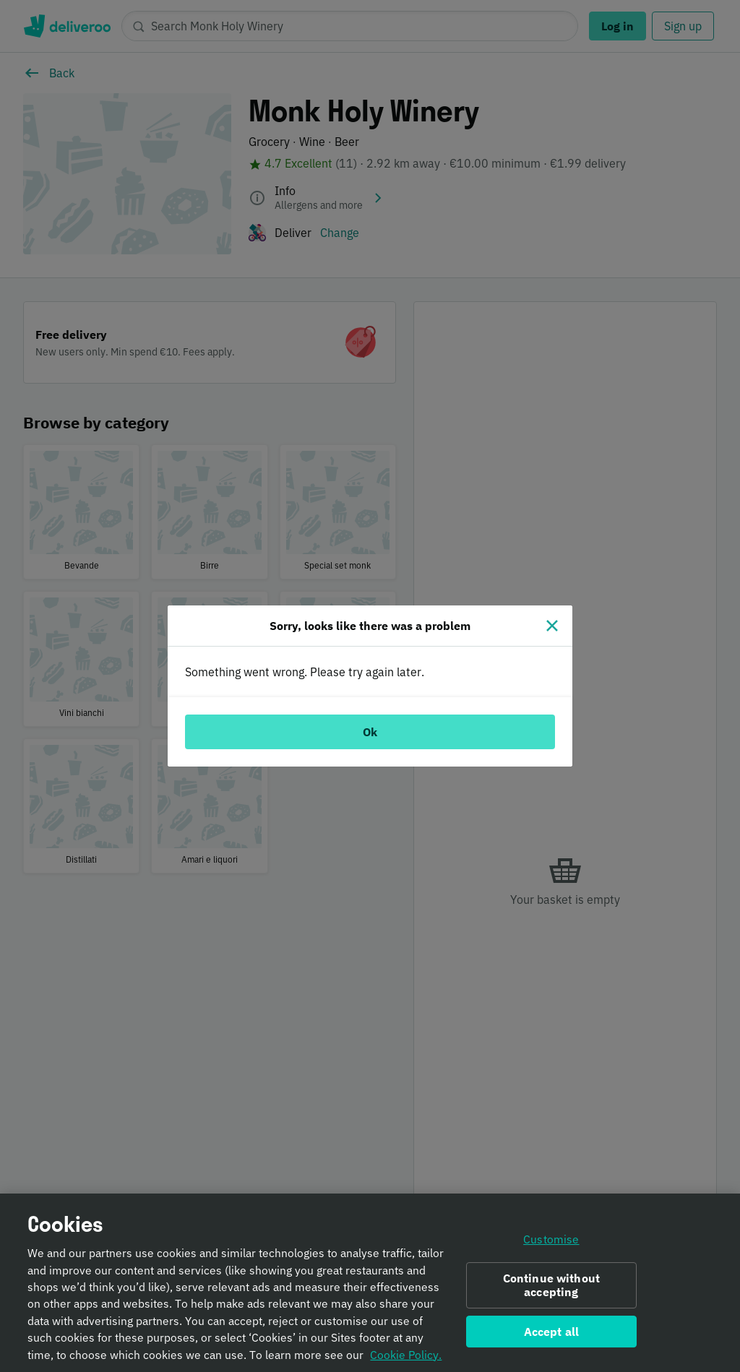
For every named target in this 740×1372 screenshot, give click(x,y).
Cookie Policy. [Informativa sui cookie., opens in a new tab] (406, 1359)
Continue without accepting (552, 1290)
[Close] (552, 625)
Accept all (552, 1336)
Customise (551, 1245)
